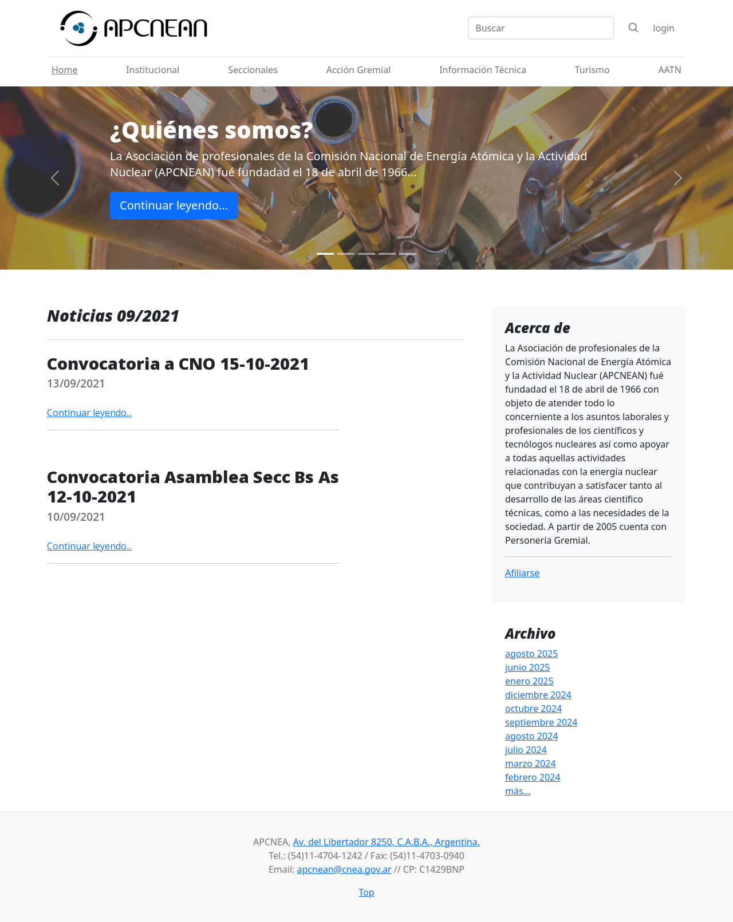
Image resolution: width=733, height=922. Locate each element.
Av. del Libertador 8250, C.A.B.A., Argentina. (386, 842)
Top (366, 892)
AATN (670, 70)
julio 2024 (526, 749)
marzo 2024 (530, 763)
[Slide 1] (325, 253)
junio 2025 (527, 667)
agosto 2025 (531, 653)
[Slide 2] (345, 253)
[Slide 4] (387, 253)
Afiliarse (522, 573)
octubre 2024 (533, 708)
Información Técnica (482, 70)
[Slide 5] (407, 253)
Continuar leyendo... (174, 205)
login (664, 28)
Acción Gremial (358, 70)
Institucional (152, 70)
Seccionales (253, 70)
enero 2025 (529, 681)
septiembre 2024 (541, 722)
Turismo (592, 70)
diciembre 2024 (538, 694)
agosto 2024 (531, 736)
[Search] (541, 28)
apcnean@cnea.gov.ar (344, 869)
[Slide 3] (366, 253)
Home (65, 70)
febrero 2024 (532, 777)
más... (517, 791)
